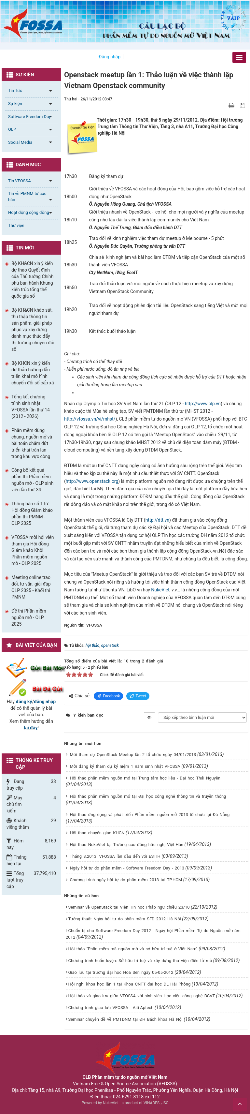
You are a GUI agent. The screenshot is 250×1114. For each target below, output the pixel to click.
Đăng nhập (109, 56)
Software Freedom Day (29, 116)
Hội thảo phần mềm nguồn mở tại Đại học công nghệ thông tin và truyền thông (148, 796)
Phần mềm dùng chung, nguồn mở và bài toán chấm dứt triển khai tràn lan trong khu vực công (31, 443)
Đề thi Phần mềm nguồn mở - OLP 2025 (28, 617)
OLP (12, 129)
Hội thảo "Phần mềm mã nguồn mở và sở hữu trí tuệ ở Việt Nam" (132, 948)
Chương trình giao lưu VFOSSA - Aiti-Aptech (110, 1007)
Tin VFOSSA (19, 180)
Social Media (20, 142)
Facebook (108, 696)
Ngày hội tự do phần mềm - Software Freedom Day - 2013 (127, 868)
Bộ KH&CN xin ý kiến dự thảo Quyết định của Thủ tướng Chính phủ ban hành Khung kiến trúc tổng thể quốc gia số (32, 280)
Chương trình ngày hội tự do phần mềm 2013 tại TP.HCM (126, 879)
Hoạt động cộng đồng (28, 212)
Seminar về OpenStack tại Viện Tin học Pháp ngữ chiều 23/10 (128, 907)
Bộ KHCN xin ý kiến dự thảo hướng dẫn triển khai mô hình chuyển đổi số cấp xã (32, 373)
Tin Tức (15, 90)
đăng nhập (45, 701)
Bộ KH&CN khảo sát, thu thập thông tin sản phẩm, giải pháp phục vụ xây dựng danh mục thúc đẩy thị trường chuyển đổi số (32, 329)
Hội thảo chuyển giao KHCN (97, 832)
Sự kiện (15, 103)
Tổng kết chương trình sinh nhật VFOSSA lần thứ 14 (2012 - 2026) (30, 406)
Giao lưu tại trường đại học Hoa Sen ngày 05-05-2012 (120, 972)
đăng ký (24, 701)
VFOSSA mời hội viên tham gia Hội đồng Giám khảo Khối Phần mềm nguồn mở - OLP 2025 (32, 550)
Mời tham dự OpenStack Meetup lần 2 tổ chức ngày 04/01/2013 (133, 754)
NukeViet (160, 589)
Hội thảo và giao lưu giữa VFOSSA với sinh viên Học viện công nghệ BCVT (141, 995)
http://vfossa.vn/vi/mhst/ (89, 419)
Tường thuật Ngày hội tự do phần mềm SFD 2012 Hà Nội (124, 918)
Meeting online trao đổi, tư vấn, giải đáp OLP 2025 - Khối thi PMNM (31, 587)
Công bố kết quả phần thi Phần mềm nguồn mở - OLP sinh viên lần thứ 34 (32, 480)
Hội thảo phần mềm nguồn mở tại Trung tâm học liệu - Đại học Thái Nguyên (145, 778)
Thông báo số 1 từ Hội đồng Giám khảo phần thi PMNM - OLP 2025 (32, 513)
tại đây (31, 727)
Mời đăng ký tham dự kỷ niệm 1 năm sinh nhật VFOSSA (125, 766)
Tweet (138, 696)
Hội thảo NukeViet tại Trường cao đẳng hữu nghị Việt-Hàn (126, 844)
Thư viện (16, 225)
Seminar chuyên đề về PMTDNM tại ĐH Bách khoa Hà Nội (125, 1019)
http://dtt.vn (157, 520)
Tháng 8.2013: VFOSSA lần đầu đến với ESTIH (115, 856)
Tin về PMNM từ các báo (27, 196)
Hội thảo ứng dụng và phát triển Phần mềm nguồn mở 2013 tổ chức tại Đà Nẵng (149, 814)
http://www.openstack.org (92, 481)
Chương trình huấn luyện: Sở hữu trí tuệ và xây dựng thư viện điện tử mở (140, 960)
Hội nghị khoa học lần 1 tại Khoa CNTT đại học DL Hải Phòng (129, 984)
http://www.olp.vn (203, 403)
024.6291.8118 (128, 1096)
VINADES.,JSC (156, 1103)
